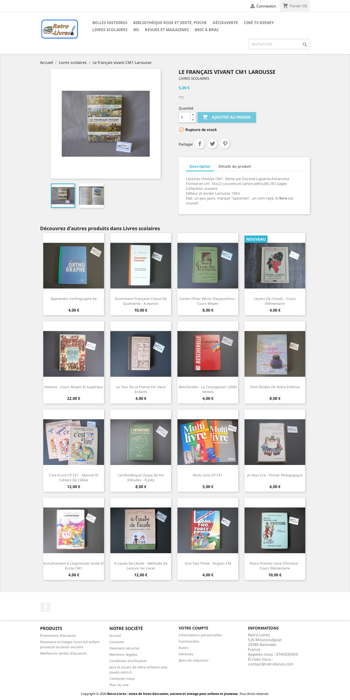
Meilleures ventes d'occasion (63, 653)
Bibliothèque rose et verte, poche (170, 22)
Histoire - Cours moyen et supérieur (73, 387)
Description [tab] (200, 166)
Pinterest (225, 144)
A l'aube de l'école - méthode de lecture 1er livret (140, 565)
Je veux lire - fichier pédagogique (275, 475)
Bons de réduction (194, 660)
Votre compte (193, 628)
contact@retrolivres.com (270, 664)
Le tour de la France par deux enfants (141, 389)
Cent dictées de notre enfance (275, 387)
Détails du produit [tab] (235, 166)
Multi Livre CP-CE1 (208, 475)
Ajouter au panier (226, 117)
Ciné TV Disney (259, 22)
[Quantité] (184, 117)
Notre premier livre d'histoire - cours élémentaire (275, 565)
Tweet (212, 144)
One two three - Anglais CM (208, 563)
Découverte (225, 22)
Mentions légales (123, 654)
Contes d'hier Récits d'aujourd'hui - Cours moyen (208, 301)
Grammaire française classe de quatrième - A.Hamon (141, 301)
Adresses (186, 654)
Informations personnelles (200, 635)
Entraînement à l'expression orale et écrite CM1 (74, 565)
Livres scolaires (110, 29)
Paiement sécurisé (124, 648)
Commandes (189, 641)
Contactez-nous (122, 678)
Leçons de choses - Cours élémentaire (275, 301)
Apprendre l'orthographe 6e (74, 298)
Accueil (115, 635)
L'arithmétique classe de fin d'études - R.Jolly (141, 477)
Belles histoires (109, 22)
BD (136, 29)
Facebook (45, 607)
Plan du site (119, 684)
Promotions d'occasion (58, 635)
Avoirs (184, 647)
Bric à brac (207, 29)
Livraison (116, 641)
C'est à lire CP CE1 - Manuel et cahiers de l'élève (73, 477)
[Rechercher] (279, 44)
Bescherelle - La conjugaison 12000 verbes (208, 389)
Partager (200, 144)
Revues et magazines (167, 29)
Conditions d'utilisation (128, 660)
